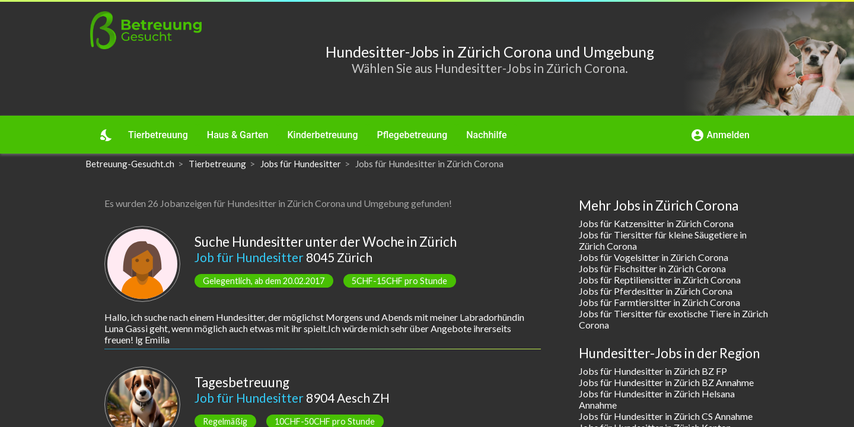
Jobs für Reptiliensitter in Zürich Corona (660, 279)
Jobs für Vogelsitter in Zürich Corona (653, 257)
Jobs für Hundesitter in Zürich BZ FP (653, 371)
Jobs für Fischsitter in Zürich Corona (652, 268)
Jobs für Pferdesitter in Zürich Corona (655, 291)
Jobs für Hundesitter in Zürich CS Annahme (666, 416)
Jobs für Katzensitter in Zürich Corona (656, 223)
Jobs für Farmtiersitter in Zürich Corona (659, 302)
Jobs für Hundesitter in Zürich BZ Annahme (666, 382)
